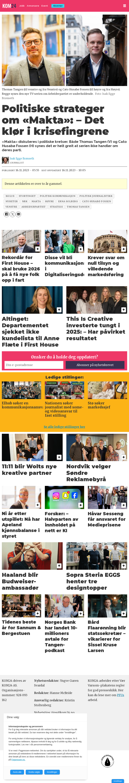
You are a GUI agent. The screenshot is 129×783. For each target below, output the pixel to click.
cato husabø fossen (96, 201)
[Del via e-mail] (18, 214)
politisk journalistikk (95, 196)
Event (44, 6)
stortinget (27, 196)
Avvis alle (17, 772)
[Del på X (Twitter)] (12, 214)
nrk (25, 201)
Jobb (22, 6)
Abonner (58, 6)
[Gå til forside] (10, 6)
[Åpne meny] (124, 6)
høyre (49, 201)
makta (36, 201)
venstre (11, 206)
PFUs (120, 695)
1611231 (10, 196)
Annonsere (33, 6)
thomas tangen (78, 206)
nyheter (12, 201)
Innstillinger (118, 781)
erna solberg (68, 201)
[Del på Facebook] (6, 214)
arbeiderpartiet (34, 206)
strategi (56, 206)
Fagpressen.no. (18, 760)
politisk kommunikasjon (57, 196)
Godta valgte (34, 772)
